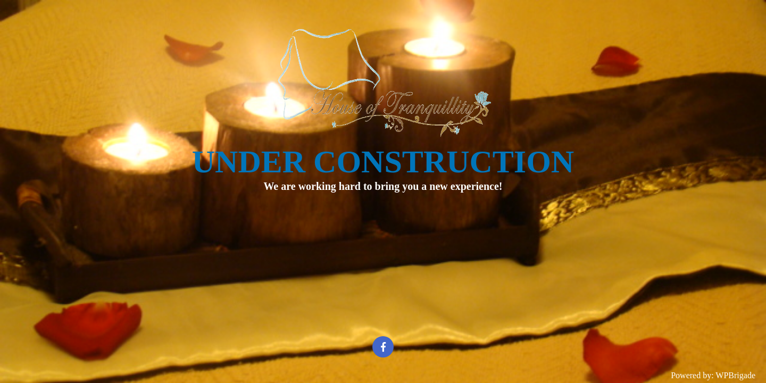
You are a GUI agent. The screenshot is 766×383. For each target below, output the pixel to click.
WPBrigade (735, 375)
